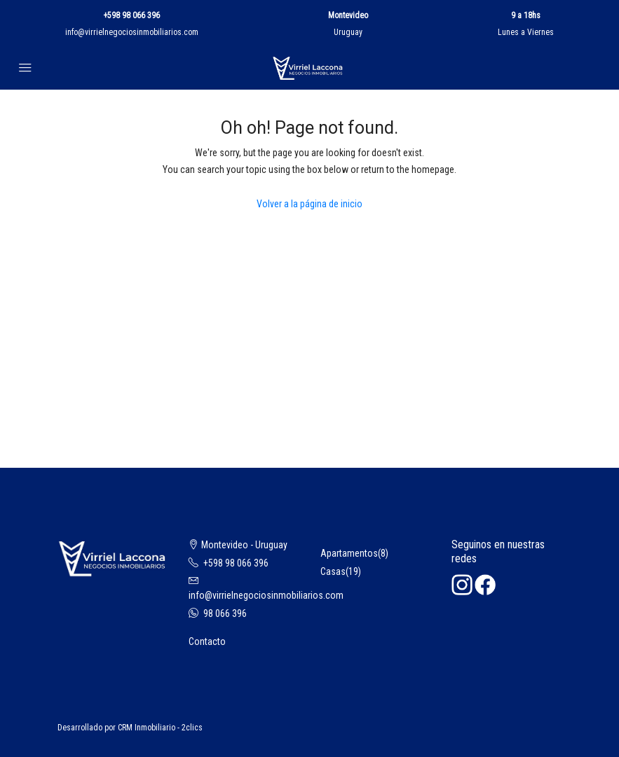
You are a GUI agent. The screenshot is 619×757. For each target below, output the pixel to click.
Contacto (207, 641)
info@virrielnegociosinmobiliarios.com (131, 32)
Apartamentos (349, 553)
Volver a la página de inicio (309, 203)
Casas (333, 571)
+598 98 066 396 (131, 15)
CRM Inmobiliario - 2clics (160, 727)
